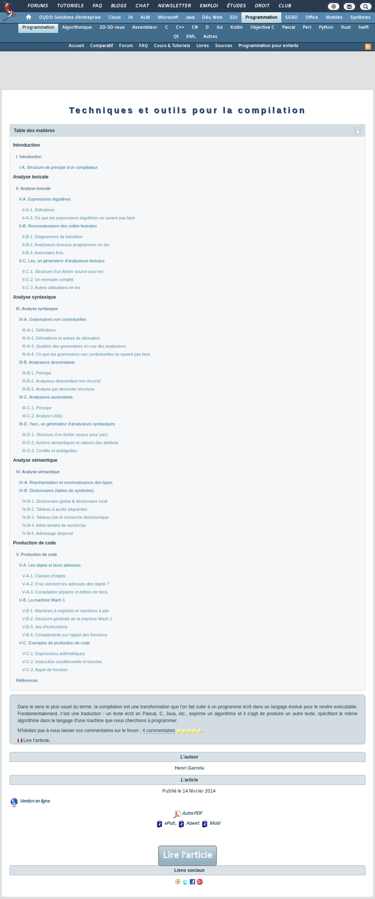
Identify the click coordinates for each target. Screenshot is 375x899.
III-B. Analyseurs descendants (47, 362)
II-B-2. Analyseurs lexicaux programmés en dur (66, 244)
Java (190, 17)
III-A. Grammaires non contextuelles (52, 319)
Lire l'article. (36, 740)
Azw (190, 824)
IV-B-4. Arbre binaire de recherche (54, 525)
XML (191, 36)
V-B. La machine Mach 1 (42, 600)
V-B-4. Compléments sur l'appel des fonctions (64, 635)
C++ (180, 27)
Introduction (26, 145)
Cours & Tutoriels (172, 46)
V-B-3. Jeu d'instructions (44, 626)
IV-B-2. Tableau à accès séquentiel (54, 509)
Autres (210, 36)
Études (236, 6)
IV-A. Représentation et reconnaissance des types (65, 482)
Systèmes (360, 17)
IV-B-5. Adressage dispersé (47, 533)
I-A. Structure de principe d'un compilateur (58, 167)
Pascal (288, 27)
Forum (126, 46)
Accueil (76, 46)
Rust (346, 27)
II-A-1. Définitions (38, 210)
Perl (307, 27)
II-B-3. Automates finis (43, 252)
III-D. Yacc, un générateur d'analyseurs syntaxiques (67, 424)
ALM (145, 17)
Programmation (261, 17)
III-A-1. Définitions (38, 330)
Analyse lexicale (31, 177)
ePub (169, 824)
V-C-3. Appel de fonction (45, 669)
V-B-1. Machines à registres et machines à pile (65, 610)
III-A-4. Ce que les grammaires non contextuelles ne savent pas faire (86, 354)
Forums (37, 6)
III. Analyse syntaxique (37, 308)
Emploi (208, 6)
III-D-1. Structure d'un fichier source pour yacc (65, 434)
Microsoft (168, 17)
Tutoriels (70, 6)
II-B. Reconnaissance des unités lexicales (58, 226)
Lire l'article (187, 855)
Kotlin (236, 27)
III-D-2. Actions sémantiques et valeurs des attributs (70, 442)
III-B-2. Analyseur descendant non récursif (61, 381)
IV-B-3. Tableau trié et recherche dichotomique (65, 517)
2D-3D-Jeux (111, 27)
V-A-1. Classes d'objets (43, 576)
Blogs (118, 6)
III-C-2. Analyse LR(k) (42, 416)
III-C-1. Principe (36, 407)
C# (195, 27)
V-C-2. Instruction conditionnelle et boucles (62, 661)
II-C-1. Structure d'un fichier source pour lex (62, 271)
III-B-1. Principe (36, 373)
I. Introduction (29, 156)
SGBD (291, 17)
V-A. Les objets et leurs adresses (50, 565)
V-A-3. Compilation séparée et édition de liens (65, 592)
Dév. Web (212, 17)
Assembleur (144, 27)
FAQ (96, 6)
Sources (223, 46)
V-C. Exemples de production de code (54, 643)
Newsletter (174, 6)
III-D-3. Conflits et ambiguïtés (49, 450)
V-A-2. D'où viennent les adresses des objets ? (65, 584)
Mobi (214, 824)
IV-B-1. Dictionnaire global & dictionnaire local (65, 501)
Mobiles (334, 17)
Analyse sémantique (35, 460)
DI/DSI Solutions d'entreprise (70, 17)
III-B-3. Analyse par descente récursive (58, 389)
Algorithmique (77, 27)
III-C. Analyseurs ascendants (46, 397)
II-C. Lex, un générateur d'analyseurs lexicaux (61, 260)
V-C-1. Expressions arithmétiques (53, 653)
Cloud (114, 17)
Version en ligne (34, 801)
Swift (363, 27)
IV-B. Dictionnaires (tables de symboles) (56, 490)
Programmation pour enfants (268, 46)
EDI (234, 17)
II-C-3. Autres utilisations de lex (51, 287)
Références (27, 680)
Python (326, 27)
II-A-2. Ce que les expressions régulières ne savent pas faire (78, 218)
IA (130, 17)
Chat (141, 6)
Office (311, 17)
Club (284, 6)
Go (220, 27)
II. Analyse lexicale (33, 188)
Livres (202, 46)
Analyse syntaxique (34, 297)
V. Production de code (36, 554)
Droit (262, 6)
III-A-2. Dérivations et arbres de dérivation (61, 338)
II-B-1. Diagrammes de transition (52, 236)
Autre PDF (192, 814)
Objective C (262, 27)
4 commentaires (158, 730)
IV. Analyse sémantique (38, 471)
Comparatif (101, 46)
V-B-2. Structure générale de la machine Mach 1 (67, 618)
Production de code (34, 543)
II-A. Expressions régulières (45, 199)
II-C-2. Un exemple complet (47, 279)
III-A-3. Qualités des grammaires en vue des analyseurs (74, 346)
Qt (175, 36)
